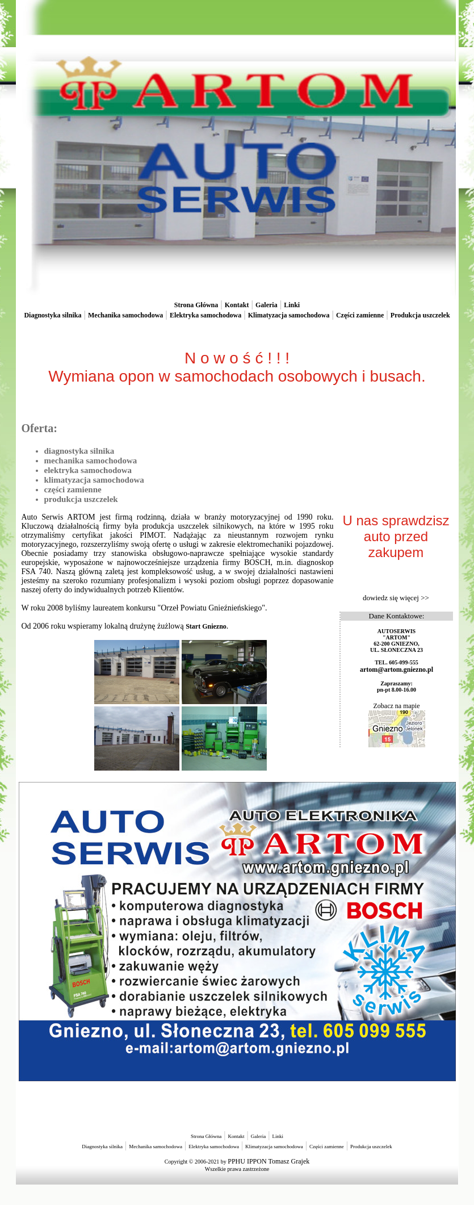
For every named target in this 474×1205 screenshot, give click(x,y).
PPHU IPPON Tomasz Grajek (268, 1161)
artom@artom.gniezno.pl (396, 669)
